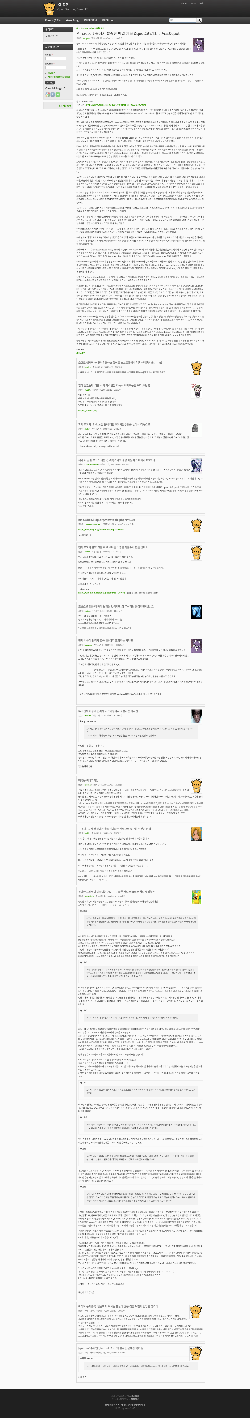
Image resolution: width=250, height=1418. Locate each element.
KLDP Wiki (90, 20)
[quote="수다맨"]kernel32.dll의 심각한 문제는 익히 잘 (110, 1348)
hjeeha (88, 784)
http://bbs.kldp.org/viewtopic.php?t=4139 (106, 520)
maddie (88, 715)
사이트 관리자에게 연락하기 (133, 1404)
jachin (87, 833)
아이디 (49, 55)
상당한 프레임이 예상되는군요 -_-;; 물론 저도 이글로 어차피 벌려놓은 (116, 892)
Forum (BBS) (53, 20)
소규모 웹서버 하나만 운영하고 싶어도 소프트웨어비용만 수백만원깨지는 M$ (120, 363)
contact (193, 3)
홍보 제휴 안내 (65, 105)
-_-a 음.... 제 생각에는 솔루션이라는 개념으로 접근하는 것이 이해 (114, 829)
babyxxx (86, 38)
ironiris (88, 367)
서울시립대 (134, 1396)
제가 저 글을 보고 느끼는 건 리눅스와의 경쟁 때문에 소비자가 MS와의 (116, 460)
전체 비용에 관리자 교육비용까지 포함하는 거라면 (105, 640)
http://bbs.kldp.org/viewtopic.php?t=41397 (101, 529)
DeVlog (121, 592)
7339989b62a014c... (93, 524)
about (184, 3)
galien (87, 610)
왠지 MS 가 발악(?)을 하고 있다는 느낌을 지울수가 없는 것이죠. (113, 547)
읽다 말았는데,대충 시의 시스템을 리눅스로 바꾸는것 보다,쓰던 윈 (114, 385)
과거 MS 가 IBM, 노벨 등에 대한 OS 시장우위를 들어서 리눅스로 (114, 424)
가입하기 (52, 73)
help (201, 3)
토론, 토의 (100, 28)
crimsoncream (91, 464)
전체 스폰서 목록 (112, 1404)
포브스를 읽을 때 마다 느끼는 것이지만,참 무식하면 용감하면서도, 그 (116, 606)
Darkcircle (89, 896)
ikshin (87, 428)
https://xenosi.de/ (87, 410)
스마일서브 (134, 1399)
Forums (84, 28)
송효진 (87, 389)
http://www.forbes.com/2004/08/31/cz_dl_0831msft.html (116, 104)
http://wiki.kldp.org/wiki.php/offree (97, 592)
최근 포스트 (53, 36)
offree (87, 551)
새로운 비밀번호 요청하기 (59, 77)
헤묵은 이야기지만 (88, 780)
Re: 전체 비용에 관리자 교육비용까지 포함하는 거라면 (108, 711)
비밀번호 (50, 64)
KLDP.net (108, 20)
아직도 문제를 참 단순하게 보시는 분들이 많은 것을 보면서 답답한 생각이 (118, 1306)
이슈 (92, 28)
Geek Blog (72, 20)
